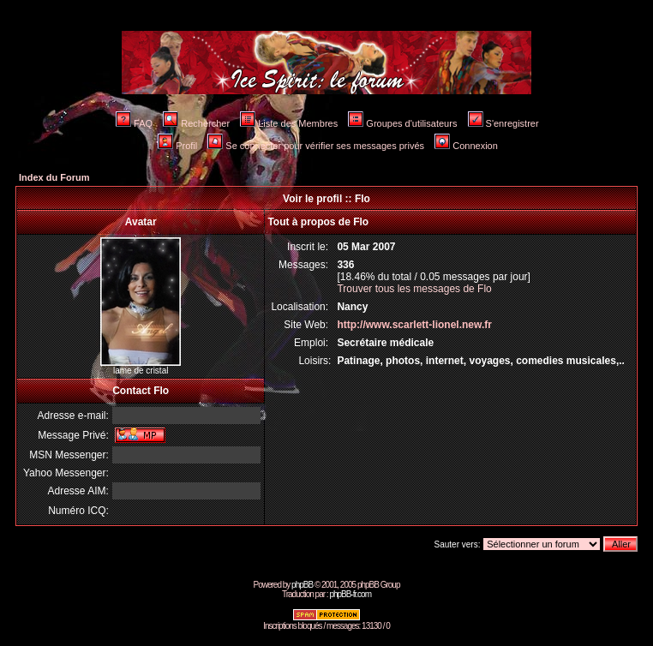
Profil (177, 146)
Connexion (466, 146)
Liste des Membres (289, 123)
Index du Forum (54, 177)
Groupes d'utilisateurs (402, 123)
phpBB (302, 584)
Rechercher (196, 123)
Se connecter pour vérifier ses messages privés (315, 146)
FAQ (134, 123)
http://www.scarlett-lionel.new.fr (414, 325)
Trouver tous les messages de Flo (414, 289)
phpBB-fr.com (350, 594)
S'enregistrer (503, 123)
